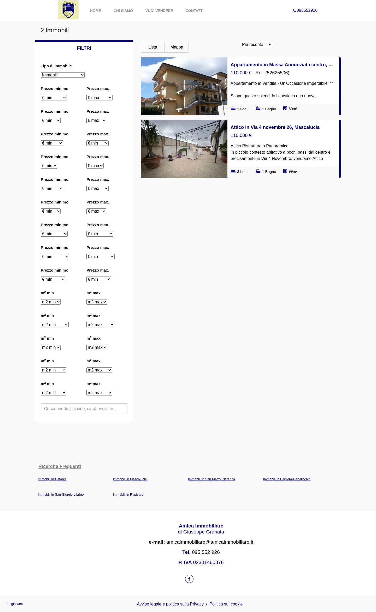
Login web (15, 604)
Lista (152, 47)
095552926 (305, 3)
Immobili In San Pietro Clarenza (211, 479)
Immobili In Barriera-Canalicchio (286, 479)
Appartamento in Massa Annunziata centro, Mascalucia (283, 64)
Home (95, 11)
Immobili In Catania (52, 479)
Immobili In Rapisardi (128, 494)
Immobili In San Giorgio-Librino (61, 494)
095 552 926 (206, 552)
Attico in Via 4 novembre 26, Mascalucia (275, 127)
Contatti (195, 11)
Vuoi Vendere (159, 11)
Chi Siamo (123, 11)
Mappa (177, 47)
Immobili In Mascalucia (130, 479)
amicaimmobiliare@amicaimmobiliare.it (201, 542)
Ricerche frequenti (59, 466)
